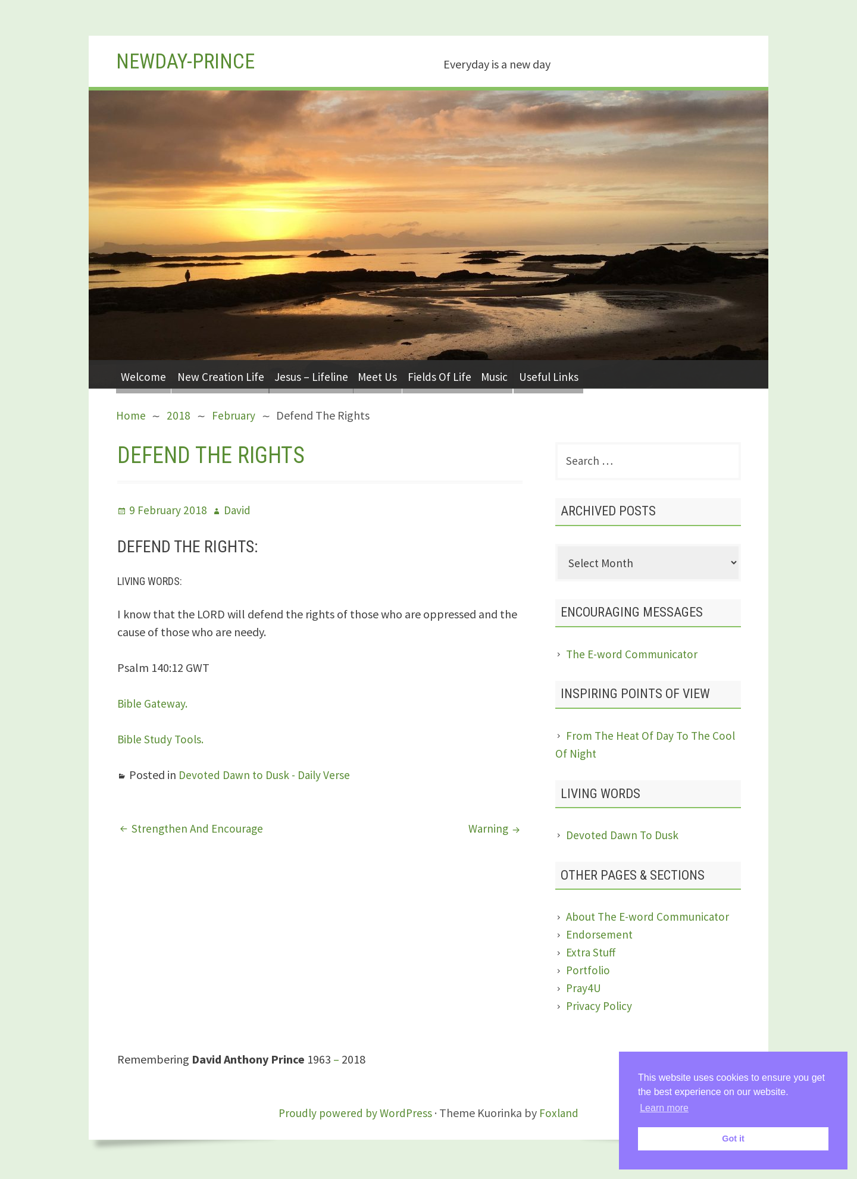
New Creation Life (231, 374)
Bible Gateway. (154, 703)
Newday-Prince (192, 61)
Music (535, 374)
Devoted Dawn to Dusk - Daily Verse (267, 774)
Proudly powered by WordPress (354, 1116)
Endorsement (600, 937)
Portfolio (589, 973)
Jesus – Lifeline (329, 374)
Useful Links (595, 374)
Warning (487, 828)
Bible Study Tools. (162, 738)
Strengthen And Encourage (199, 828)
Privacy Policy (600, 1009)
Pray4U (584, 991)
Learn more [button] (664, 1108)
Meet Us (403, 374)
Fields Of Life (472, 374)
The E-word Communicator (634, 657)
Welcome (146, 374)
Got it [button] (733, 1138)
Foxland (560, 1116)
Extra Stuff (592, 955)
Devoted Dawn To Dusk (624, 838)
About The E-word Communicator (650, 919)
